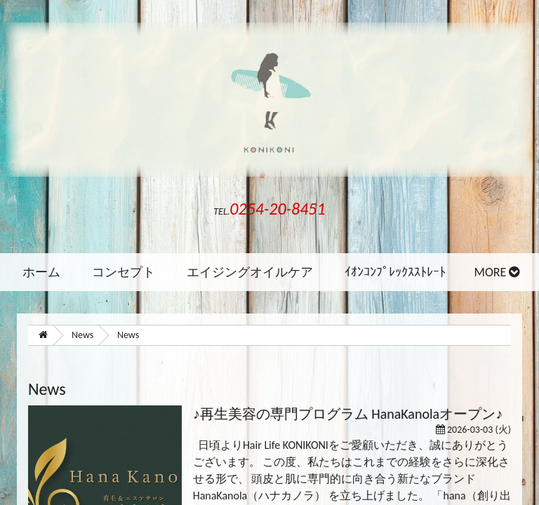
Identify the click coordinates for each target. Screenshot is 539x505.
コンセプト (123, 272)
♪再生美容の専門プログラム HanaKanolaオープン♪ (348, 413)
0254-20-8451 (277, 208)
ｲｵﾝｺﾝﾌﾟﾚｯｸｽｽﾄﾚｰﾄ (395, 272)
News (82, 335)
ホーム (41, 272)
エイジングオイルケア (250, 272)
